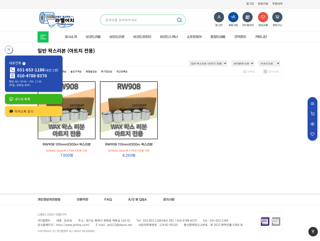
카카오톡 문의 (21, 111)
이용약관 (82, 199)
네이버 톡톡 (19, 99)
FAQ (108, 199)
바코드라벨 (93, 37)
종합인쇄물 (217, 37)
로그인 (250, 3)
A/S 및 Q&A (137, 199)
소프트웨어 (194, 37)
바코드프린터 (142, 37)
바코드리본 (117, 37)
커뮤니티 (261, 37)
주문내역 (277, 3)
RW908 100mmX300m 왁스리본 (67, 144)
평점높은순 (91, 71)
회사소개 (71, 37)
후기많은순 (106, 71)
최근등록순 (122, 71)
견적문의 (240, 37)
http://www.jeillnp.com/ (73, 225)
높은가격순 (76, 71)
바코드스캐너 (169, 37)
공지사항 (168, 199)
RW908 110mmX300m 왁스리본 (128, 144)
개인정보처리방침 (49, 199)
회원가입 (263, 3)
